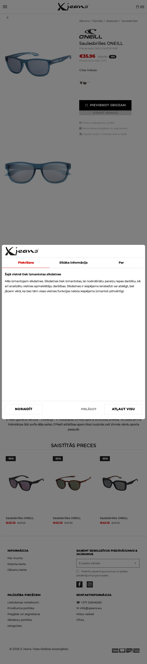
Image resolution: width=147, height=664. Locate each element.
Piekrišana (26, 262)
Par (121, 262)
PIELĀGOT (88, 409)
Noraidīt (23, 409)
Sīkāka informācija (73, 262)
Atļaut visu (123, 409)
